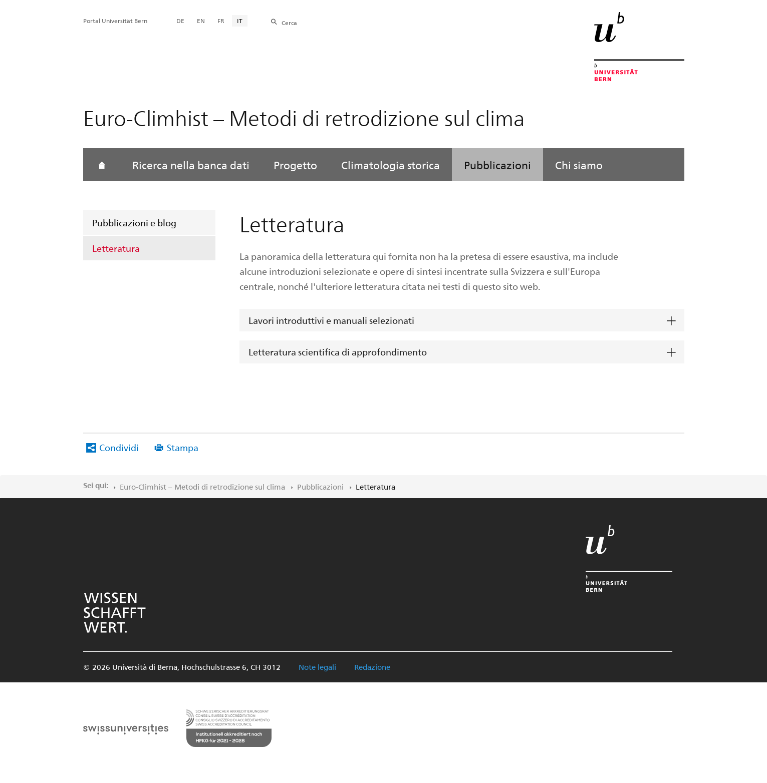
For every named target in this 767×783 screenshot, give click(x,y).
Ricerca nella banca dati (190, 165)
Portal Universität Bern (115, 21)
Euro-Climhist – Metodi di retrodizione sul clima (202, 487)
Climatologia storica (390, 165)
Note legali (317, 667)
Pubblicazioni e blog (134, 222)
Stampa (182, 447)
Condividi (119, 447)
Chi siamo (579, 165)
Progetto (295, 165)
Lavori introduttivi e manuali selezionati (331, 320)
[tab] (461, 320)
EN (201, 21)
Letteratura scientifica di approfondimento (337, 351)
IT (239, 21)
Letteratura (116, 248)
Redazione (372, 667)
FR (220, 21)
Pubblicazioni (497, 165)
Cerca (289, 23)
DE (180, 21)
